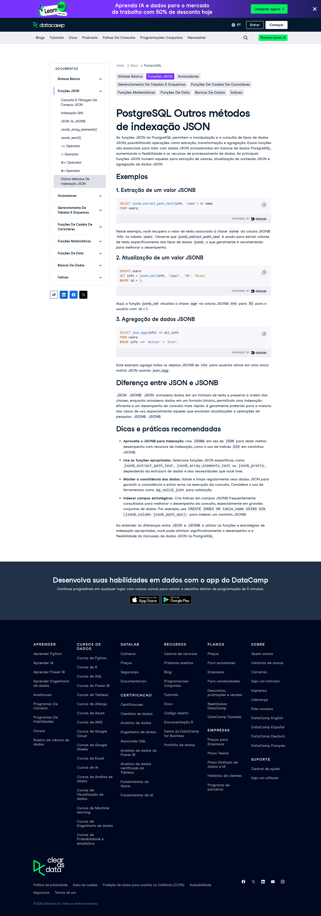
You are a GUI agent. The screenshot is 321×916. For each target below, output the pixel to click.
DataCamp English (267, 718)
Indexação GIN (72, 113)
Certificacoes (132, 704)
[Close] (314, 9)
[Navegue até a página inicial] (49, 25)
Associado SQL (133, 741)
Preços (126, 663)
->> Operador (70, 146)
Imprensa (259, 690)
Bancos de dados (210, 92)
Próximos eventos (178, 663)
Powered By (249, 219)
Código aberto (176, 713)
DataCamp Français (268, 745)
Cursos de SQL (89, 676)
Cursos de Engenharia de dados (95, 823)
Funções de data (175, 92)
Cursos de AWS (90, 722)
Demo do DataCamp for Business (181, 733)
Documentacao (133, 681)
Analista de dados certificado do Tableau (136, 768)
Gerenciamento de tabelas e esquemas (152, 84)
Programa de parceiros (219, 787)
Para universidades (224, 681)
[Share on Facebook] (74, 295)
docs (134, 65)
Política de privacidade (50, 885)
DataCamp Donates (224, 717)
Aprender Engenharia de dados (51, 683)
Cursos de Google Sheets (92, 747)
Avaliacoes (42, 695)
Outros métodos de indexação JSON (75, 181)
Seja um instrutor (265, 681)
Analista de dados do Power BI (139, 752)
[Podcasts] (90, 37)
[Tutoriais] (56, 37)
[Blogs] (40, 37)
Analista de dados (136, 723)
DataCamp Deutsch (268, 736)
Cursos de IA (87, 767)
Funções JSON (160, 76)
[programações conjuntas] (161, 37)
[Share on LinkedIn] (64, 295)
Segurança (130, 672)
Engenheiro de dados (138, 732)
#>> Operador (71, 162)
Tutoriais (171, 695)
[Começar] (276, 25)
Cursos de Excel (90, 758)
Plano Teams (218, 753)
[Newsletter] (196, 37)
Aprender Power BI (49, 672)
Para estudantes (221, 663)
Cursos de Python (92, 658)
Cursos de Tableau (92, 695)
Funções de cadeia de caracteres (220, 84)
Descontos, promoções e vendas (225, 692)
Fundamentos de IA (137, 795)
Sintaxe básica (130, 76)
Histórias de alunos (267, 663)
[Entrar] (255, 25)
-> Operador (70, 154)
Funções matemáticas (136, 92)
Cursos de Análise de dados (95, 779)
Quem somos (262, 654)
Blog (167, 672)
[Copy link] (54, 295)
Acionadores (188, 76)
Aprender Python (47, 654)
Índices (236, 92)
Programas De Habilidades (45, 719)
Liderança (259, 700)
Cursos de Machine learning (93, 810)
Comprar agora (269, 9)
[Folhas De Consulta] (119, 37)
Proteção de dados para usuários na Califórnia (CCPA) (143, 885)
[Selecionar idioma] (236, 25)
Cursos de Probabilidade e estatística (90, 839)
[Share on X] (83, 295)
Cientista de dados (137, 714)
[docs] (73, 37)
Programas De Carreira (45, 706)
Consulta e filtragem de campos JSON (79, 102)
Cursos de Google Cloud (92, 733)
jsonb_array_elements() (79, 129)
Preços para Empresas (218, 741)
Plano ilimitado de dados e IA (223, 764)
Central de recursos (180, 654)
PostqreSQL (152, 65)
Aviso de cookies (85, 885)
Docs (168, 704)
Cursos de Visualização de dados (90, 794)
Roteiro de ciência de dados (51, 742)
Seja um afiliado (264, 778)
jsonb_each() (71, 138)
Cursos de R (87, 667)
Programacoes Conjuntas (176, 683)
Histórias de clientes (225, 776)
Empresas (216, 672)
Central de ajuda (265, 769)
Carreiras (259, 672)
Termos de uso (65, 892)
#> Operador (70, 171)
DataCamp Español (267, 727)
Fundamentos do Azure (135, 784)
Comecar (128, 654)
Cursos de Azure (91, 713)
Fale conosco (262, 709)
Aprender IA (43, 663)
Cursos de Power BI (93, 685)
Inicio (120, 65)
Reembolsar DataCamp (217, 706)
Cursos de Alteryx (92, 704)
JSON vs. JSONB (73, 121)
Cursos (39, 731)
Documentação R (178, 722)
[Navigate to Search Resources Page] (245, 37)
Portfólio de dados (179, 745)
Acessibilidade (200, 885)
